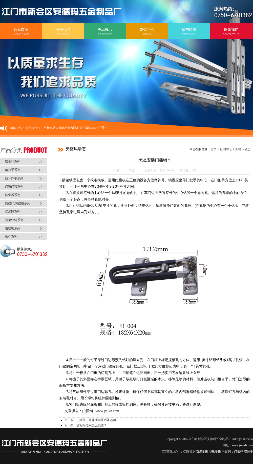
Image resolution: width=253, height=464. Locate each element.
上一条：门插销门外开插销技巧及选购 (90, 420)
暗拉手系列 (12, 170)
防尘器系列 (12, 195)
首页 (213, 149)
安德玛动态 (242, 149)
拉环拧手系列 (14, 178)
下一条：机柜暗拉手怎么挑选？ (85, 425)
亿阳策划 (189, 451)
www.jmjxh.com (107, 411)
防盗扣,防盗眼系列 (17, 203)
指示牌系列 (12, 211)
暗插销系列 (12, 161)
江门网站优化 (171, 451)
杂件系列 (11, 236)
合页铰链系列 (14, 220)
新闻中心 (226, 149)
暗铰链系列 (12, 228)
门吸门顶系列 (14, 186)
